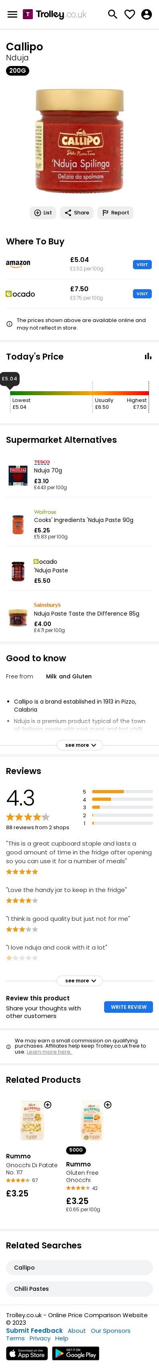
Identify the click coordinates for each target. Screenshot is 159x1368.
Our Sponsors (111, 1330)
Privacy (40, 1338)
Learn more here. (49, 1052)
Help (61, 1338)
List (43, 213)
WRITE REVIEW (129, 1007)
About (77, 1330)
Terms (15, 1338)
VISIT (142, 264)
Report (115, 213)
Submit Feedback (34, 1330)
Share (76, 213)
